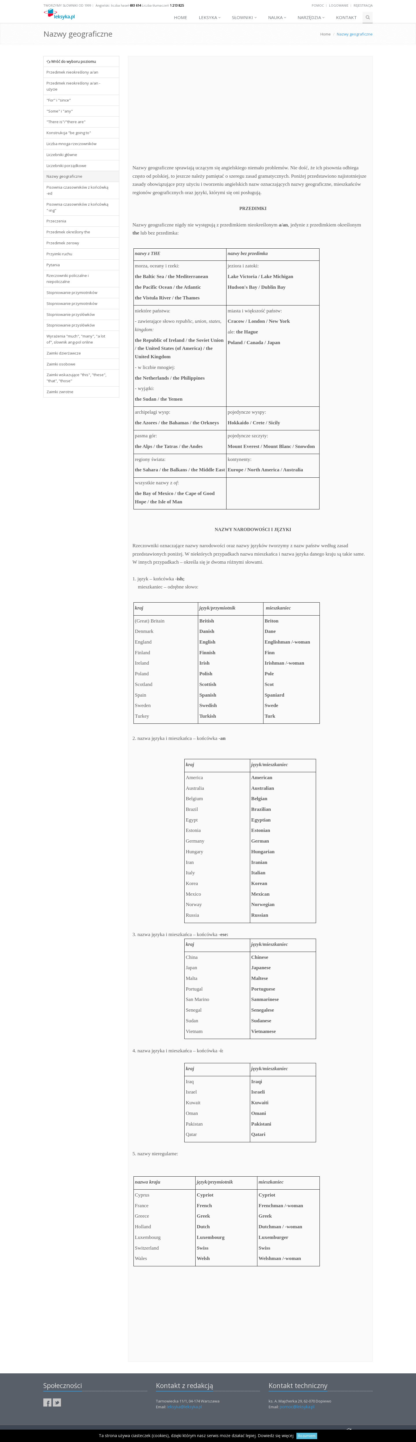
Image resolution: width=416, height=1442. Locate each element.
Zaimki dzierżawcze (64, 353)
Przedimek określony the (68, 232)
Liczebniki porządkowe (66, 165)
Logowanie (338, 5)
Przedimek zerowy (63, 242)
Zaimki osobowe (61, 364)
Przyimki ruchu (59, 253)
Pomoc (318, 5)
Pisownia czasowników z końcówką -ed (77, 190)
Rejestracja (363, 5)
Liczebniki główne (62, 154)
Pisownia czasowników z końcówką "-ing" (77, 207)
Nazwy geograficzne (64, 176)
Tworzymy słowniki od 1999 (67, 5)
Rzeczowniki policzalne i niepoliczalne (68, 278)
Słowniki (244, 17)
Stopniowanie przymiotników (72, 292)
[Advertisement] (81, 489)
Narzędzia (311, 17)
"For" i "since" (59, 100)
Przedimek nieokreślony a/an (72, 72)
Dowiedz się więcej (276, 1435)
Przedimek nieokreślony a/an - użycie (73, 86)
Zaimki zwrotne (60, 391)
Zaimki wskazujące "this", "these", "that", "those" (76, 377)
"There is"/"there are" (66, 121)
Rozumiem (306, 1435)
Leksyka (210, 17)
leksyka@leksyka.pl (184, 1406)
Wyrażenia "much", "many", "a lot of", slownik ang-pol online (76, 339)
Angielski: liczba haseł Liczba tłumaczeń (140, 5)
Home (180, 17)
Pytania (53, 264)
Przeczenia (56, 221)
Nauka (277, 17)
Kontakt (346, 17)
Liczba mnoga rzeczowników (71, 143)
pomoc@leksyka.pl (297, 1406)
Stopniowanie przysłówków (71, 314)
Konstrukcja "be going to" (69, 132)
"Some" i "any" (60, 111)
